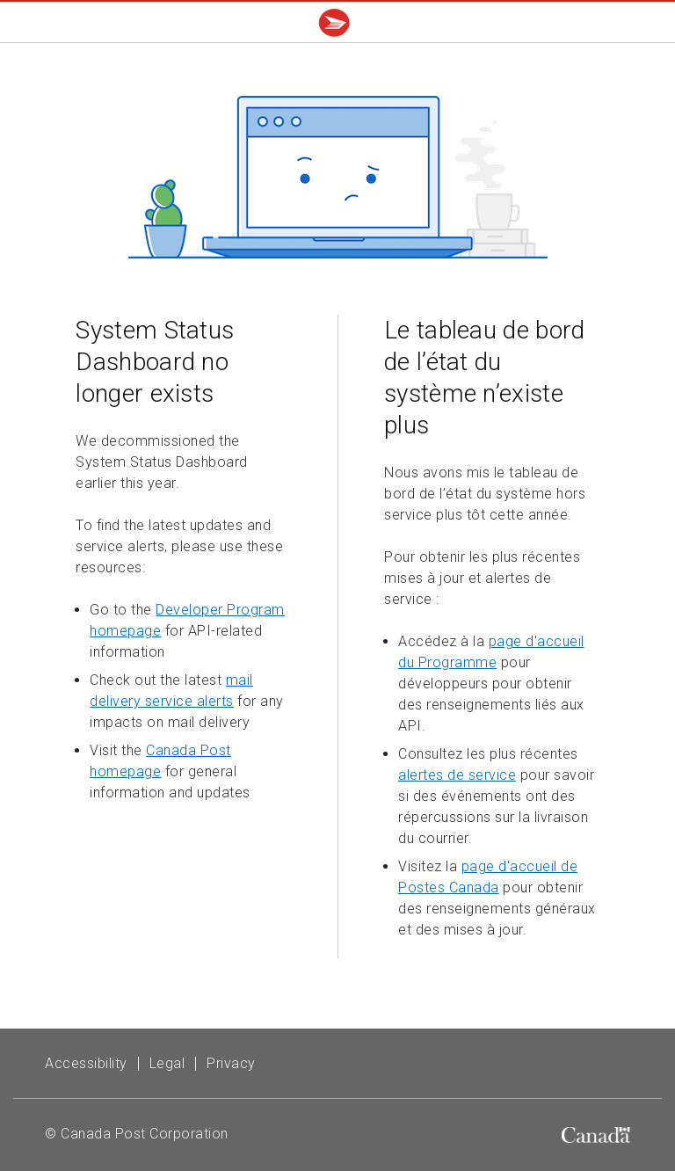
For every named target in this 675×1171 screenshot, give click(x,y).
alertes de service (457, 775)
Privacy (231, 1063)
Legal (167, 1063)
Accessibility (86, 1063)
